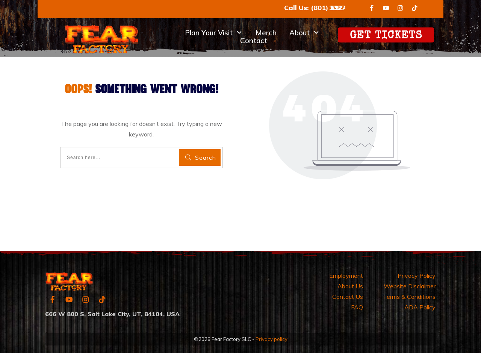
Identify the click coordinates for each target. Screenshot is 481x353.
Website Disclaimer (410, 286)
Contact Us (347, 296)
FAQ (357, 307)
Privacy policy (271, 339)
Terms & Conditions (409, 296)
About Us (350, 286)
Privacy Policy (417, 275)
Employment (346, 275)
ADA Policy (420, 307)
